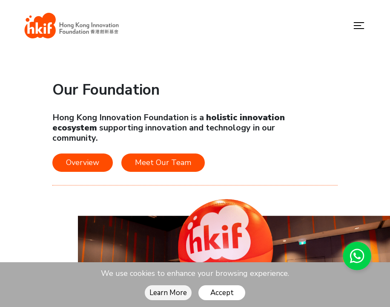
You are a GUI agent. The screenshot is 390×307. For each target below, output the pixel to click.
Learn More (168, 293)
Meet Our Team (163, 162)
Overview (82, 162)
